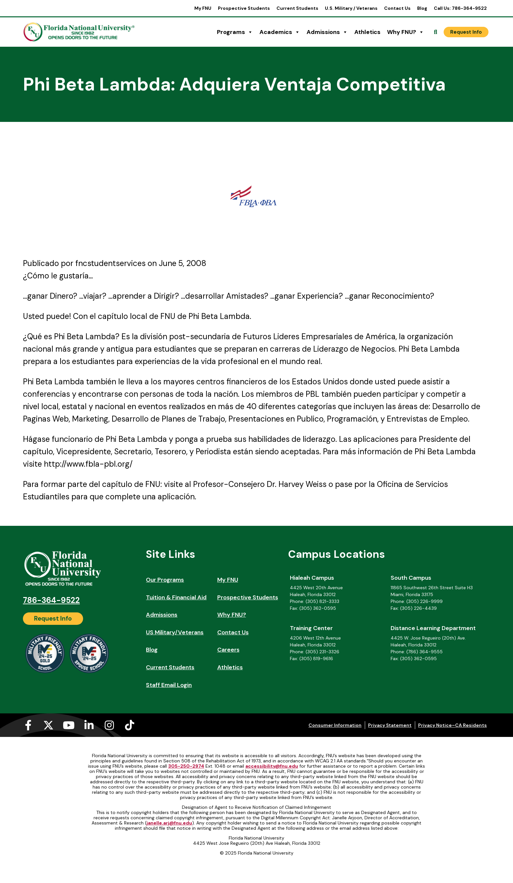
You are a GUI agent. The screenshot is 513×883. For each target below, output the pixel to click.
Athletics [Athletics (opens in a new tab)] (367, 32)
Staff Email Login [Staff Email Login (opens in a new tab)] (169, 685)
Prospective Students (244, 8)
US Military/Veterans (174, 632)
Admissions (327, 32)
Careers (228, 650)
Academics (279, 32)
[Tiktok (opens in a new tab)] (129, 725)
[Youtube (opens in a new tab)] (68, 725)
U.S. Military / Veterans (351, 8)
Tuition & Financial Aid (176, 597)
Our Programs (165, 580)
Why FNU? (405, 32)
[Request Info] (466, 32)
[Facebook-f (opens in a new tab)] (28, 725)
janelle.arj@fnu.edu (169, 823)
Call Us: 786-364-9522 (460, 8)
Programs (235, 32)
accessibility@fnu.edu (271, 766)
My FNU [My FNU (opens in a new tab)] (202, 8)
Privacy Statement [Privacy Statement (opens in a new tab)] (390, 725)
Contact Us (397, 8)
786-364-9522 (51, 600)
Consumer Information (335, 725)
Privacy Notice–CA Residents (452, 725)
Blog (422, 8)
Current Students (297, 8)
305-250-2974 (186, 766)
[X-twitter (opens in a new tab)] (48, 725)
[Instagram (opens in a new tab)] (109, 725)
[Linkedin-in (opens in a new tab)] (89, 725)
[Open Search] (435, 32)
